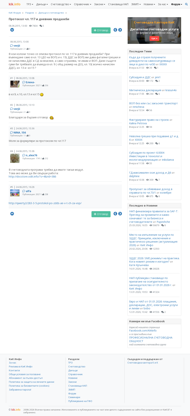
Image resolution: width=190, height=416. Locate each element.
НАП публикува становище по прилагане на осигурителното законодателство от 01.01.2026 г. (150, 281)
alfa (28, 191)
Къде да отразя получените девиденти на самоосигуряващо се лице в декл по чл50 (152, 60)
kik (14, 409)
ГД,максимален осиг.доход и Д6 (150, 172)
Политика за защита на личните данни (31, 381)
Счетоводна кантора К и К (142, 362)
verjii (17, 45)
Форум (72, 393)
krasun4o (171, 90)
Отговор (101, 30)
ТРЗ (70, 362)
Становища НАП (118, 4)
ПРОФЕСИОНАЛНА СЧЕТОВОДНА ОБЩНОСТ (150, 339)
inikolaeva (168, 159)
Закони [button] (98, 4)
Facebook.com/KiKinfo (143, 330)
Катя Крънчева (139, 265)
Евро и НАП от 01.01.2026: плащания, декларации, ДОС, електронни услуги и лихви (153, 305)
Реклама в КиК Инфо (20, 366)
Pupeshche (163, 222)
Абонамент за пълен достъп (26, 378)
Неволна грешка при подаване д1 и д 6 (153, 137)
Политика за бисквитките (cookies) (29, 385)
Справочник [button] (81, 4)
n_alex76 (31, 155)
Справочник (75, 374)
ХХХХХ (163, 64)
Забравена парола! (20, 389)
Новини (72, 378)
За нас (12, 362)
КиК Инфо (146, 245)
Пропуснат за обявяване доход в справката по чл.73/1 (150, 190)
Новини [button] (148, 4)
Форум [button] (175, 4)
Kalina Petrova (138, 123)
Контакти (14, 370)
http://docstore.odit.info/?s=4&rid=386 (32, 176)
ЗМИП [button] (135, 4)
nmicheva (138, 107)
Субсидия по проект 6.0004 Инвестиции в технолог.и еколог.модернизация (146, 156)
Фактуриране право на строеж (149, 119)
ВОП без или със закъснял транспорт (153, 103)
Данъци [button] (41, 4)
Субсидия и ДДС (140, 77)
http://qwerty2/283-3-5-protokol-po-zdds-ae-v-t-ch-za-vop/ (45, 203)
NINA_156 (20, 132)
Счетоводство (76, 366)
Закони (72, 381)
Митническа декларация (145, 90)
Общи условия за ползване (25, 374)
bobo (147, 308)
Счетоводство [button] (60, 4)
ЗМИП (71, 389)
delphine (134, 176)
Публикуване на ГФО (80, 401)
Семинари (74, 397)
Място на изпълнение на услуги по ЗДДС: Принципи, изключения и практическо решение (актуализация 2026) (153, 240)
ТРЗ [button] (28, 4)
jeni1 (158, 77)
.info (14, 4)
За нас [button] (162, 4)
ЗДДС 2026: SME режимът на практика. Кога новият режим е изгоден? (154, 259)
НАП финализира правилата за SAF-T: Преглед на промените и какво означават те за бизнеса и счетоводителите (153, 216)
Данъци (73, 370)
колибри (165, 192)
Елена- (30, 82)
